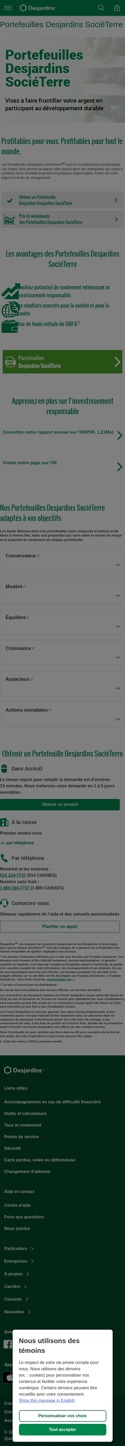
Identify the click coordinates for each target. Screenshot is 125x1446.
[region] (63, 1386)
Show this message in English (47, 1400)
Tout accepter (62, 1429)
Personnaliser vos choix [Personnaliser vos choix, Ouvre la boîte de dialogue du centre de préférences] (62, 1416)
